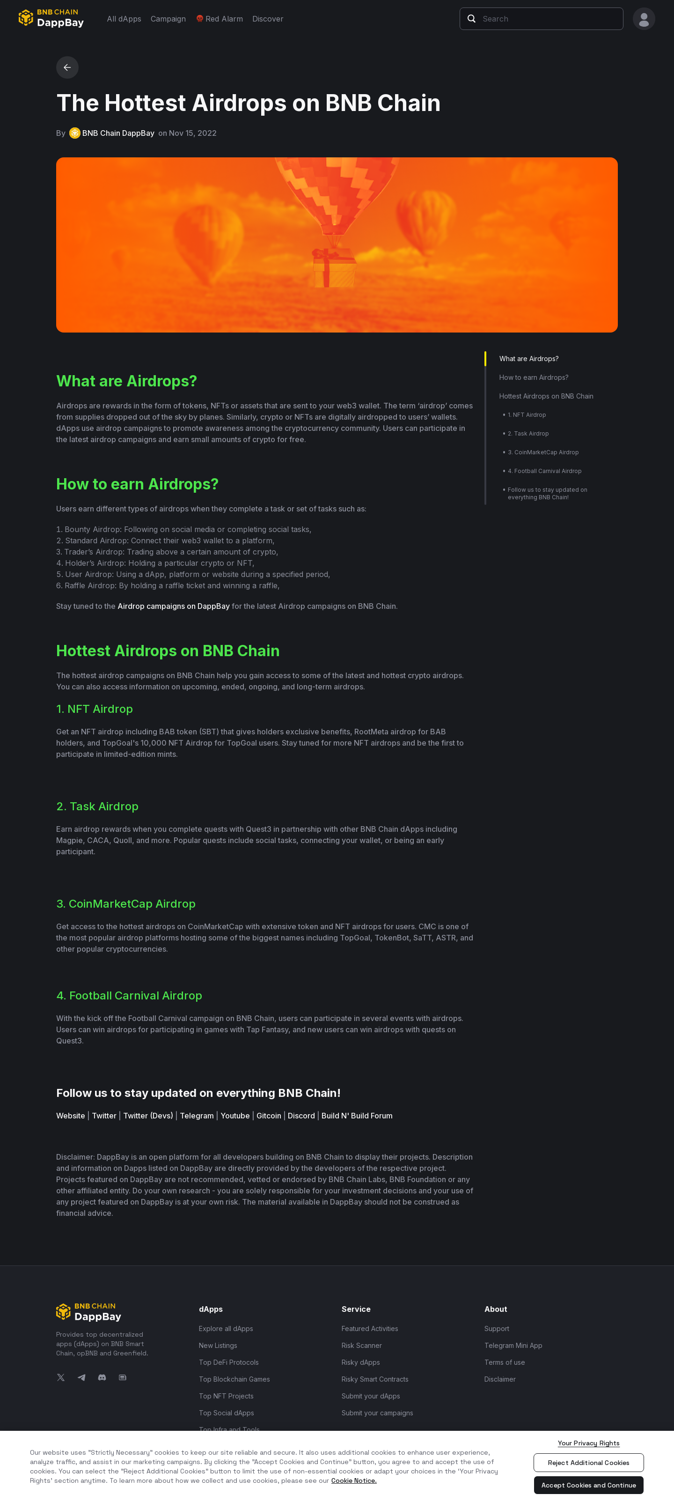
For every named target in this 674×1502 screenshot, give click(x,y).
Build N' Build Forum (357, 1115)
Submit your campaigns (377, 1413)
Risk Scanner (362, 1345)
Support (496, 1328)
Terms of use (504, 1362)
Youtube (235, 1115)
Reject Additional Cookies (589, 1462)
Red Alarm (219, 18)
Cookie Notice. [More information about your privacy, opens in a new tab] (354, 1480)
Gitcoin (268, 1115)
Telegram (197, 1115)
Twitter (104, 1115)
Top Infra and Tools (229, 1430)
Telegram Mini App (513, 1345)
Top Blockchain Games (234, 1379)
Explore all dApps (226, 1328)
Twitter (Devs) (148, 1115)
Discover (268, 18)
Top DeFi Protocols (229, 1362)
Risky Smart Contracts (375, 1379)
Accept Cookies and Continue (589, 1485)
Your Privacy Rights (589, 1443)
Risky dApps (361, 1362)
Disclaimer (500, 1379)
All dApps (124, 18)
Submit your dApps (371, 1396)
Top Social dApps (226, 1413)
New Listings (218, 1345)
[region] (337, 1466)
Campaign (168, 18)
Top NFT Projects (226, 1396)
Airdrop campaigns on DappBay (173, 606)
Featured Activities (370, 1328)
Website (70, 1115)
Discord (301, 1115)
